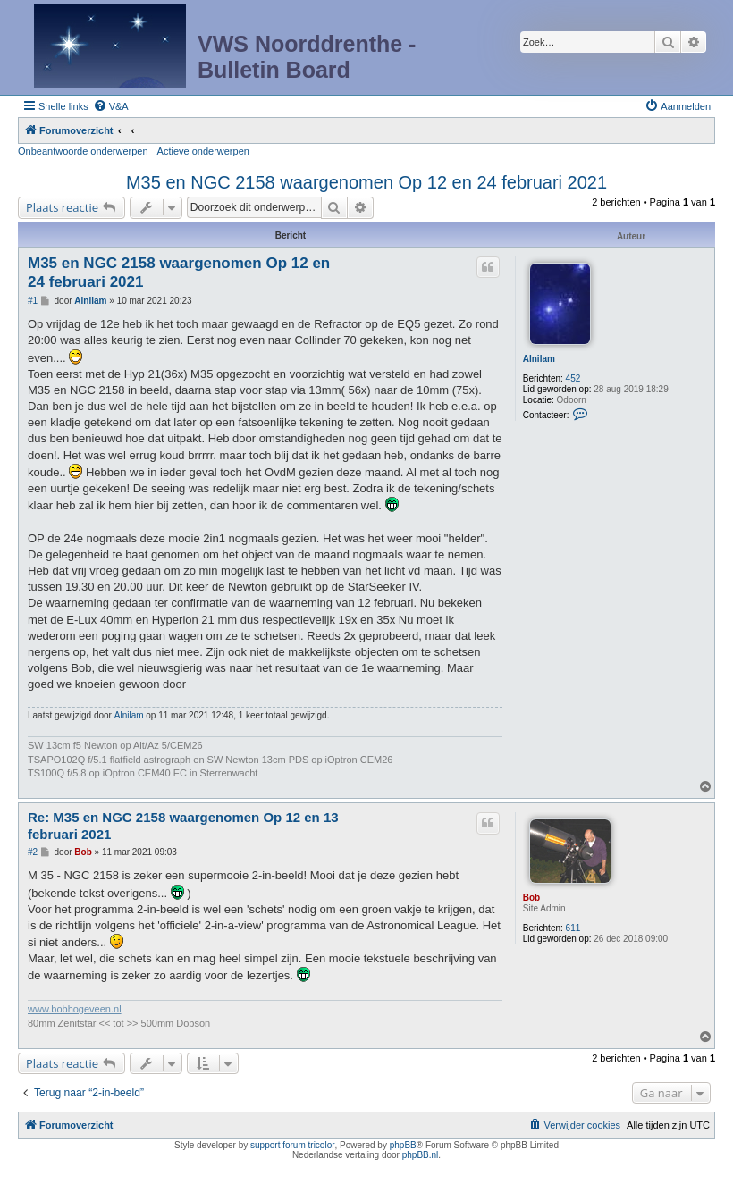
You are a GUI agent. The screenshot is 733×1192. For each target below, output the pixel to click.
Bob (531, 897)
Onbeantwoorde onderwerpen (83, 151)
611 (573, 928)
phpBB (403, 1145)
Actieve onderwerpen (203, 151)
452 (573, 378)
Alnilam (539, 359)
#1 (33, 301)
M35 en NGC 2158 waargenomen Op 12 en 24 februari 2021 (366, 182)
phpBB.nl (420, 1155)
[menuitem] (111, 106)
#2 (33, 852)
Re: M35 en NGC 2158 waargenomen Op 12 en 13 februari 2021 (183, 826)
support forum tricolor (292, 1145)
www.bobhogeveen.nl (75, 1008)
